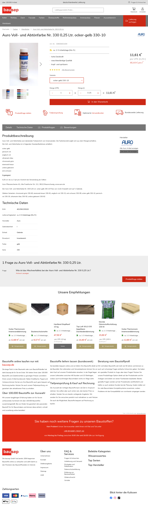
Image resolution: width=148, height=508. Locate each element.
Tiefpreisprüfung (56, 113)
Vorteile (67, 480)
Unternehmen (45, 456)
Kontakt (43, 460)
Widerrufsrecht (69, 477)
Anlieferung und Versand (73, 461)
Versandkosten (98, 113)
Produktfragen (46, 127)
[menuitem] (4, 18)
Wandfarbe (25, 29)
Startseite (5, 29)
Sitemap (43, 471)
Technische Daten (25, 127)
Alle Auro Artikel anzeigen (129, 148)
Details (9, 127)
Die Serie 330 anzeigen (129, 151)
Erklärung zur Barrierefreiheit (69, 473)
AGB (42, 475)
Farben (15, 29)
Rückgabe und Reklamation (69, 465)
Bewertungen (67, 127)
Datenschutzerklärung (72, 469)
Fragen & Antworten (138, 2)
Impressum (44, 467)
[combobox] (78, 10)
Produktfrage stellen (23, 113)
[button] (40, 64)
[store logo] (14, 10)
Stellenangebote (46, 464)
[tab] (74, 270)
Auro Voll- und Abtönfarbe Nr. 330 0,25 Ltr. (48, 29)
